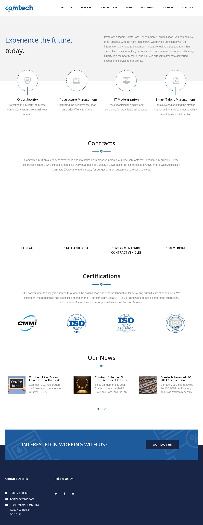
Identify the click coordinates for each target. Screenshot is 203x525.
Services (86, 7)
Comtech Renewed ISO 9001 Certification (176, 378)
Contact (187, 7)
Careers (168, 7)
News (129, 7)
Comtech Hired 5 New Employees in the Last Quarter (44, 380)
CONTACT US (162, 445)
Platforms (148, 7)
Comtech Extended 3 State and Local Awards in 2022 (111, 380)
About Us (66, 7)
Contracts (107, 7)
